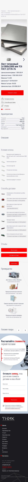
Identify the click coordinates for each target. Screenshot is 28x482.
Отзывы (5, 105)
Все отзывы (14, 250)
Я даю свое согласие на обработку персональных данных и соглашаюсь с (13, 407)
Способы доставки (8, 102)
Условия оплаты (7, 98)
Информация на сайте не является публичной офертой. (12, 476)
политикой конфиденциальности (12, 408)
